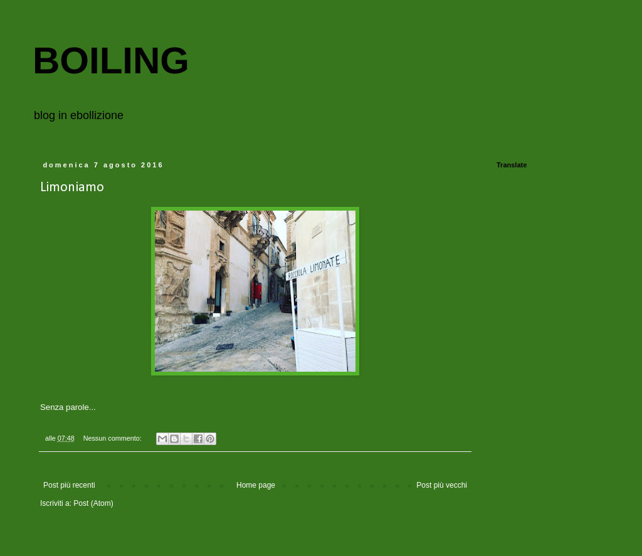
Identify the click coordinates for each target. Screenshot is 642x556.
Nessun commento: (113, 438)
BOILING (111, 60)
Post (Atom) (93, 503)
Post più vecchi (441, 485)
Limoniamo (72, 188)
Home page (255, 485)
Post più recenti (69, 485)
